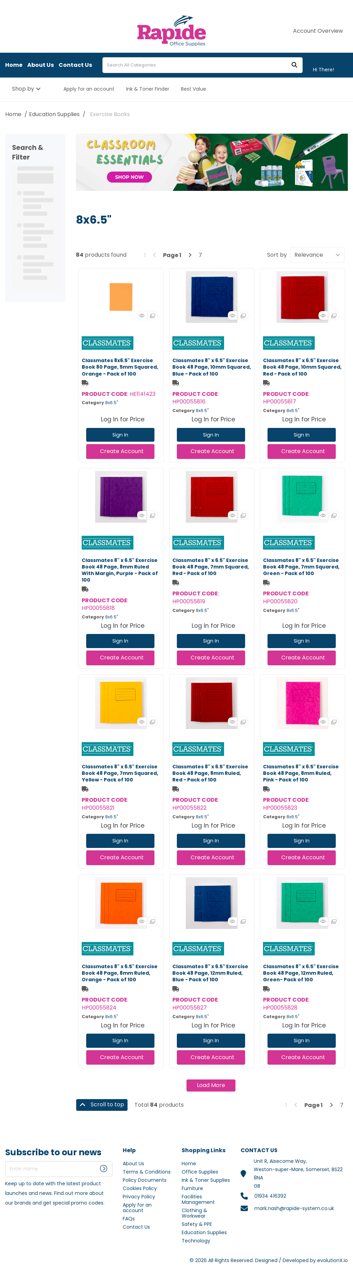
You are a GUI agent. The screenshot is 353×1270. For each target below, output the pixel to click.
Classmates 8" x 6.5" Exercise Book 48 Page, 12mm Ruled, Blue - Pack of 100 (210, 973)
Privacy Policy (139, 1196)
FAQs (129, 1218)
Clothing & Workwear (194, 1213)
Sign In (120, 434)
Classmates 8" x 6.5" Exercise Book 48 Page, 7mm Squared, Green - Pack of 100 (301, 567)
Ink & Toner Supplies (206, 1180)
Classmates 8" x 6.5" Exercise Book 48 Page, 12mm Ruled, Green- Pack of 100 (301, 973)
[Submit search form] (294, 65)
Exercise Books (110, 114)
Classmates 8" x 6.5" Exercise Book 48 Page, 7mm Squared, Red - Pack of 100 (210, 567)
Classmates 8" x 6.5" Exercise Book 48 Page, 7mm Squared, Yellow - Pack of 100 (120, 773)
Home (13, 65)
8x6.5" (111, 403)
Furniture (192, 1188)
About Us (40, 65)
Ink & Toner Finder (147, 88)
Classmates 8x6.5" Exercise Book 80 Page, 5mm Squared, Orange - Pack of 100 (120, 367)
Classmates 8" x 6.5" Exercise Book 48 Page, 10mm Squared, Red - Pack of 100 (302, 367)
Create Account (122, 451)
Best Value (193, 88)
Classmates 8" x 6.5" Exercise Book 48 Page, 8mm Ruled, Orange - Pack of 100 (120, 973)
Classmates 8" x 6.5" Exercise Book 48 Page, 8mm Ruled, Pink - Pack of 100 (301, 773)
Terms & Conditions (147, 1171)
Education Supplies (54, 114)
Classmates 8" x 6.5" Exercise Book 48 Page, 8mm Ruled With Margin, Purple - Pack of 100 (120, 570)
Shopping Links (203, 1150)
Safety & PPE (197, 1224)
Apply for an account (88, 88)
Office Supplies (200, 1171)
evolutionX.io (332, 1260)
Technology (196, 1240)
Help (129, 1150)
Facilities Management (198, 1199)
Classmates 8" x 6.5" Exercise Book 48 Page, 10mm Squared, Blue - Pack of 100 (211, 367)
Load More (211, 1085)
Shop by (23, 89)
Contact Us (75, 65)
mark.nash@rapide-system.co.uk (294, 1208)
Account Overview (318, 31)
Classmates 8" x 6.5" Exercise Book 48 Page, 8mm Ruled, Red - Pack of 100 (210, 773)
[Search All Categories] (202, 65)
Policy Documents (145, 1180)
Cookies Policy (140, 1188)
